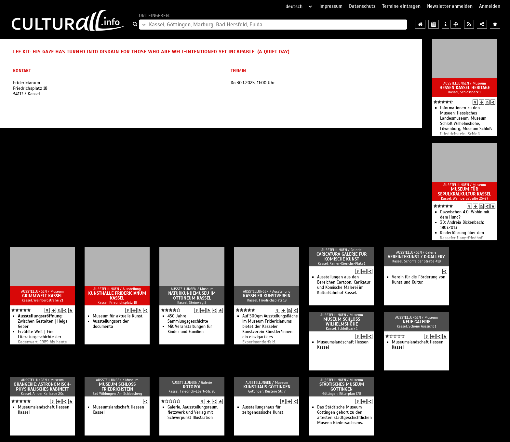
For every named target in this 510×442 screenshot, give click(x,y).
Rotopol (192, 386)
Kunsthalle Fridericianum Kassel (117, 296)
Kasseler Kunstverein (266, 295)
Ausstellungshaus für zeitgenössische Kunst (262, 410)
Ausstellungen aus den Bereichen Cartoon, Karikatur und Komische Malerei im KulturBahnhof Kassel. (343, 285)
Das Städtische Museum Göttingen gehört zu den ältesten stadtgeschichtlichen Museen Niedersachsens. (344, 415)
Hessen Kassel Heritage (464, 87)
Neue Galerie (416, 321)
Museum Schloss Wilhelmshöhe (341, 322)
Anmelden (489, 6)
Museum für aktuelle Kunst (117, 316)
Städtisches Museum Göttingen (341, 387)
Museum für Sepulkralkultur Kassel (464, 191)
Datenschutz (362, 6)
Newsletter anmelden (450, 6)
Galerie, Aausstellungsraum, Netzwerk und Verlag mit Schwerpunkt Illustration (193, 412)
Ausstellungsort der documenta (111, 324)
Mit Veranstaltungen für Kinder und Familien (190, 329)
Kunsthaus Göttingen (266, 386)
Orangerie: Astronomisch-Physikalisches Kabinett (42, 387)
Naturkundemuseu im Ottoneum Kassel (192, 296)
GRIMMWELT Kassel (42, 295)
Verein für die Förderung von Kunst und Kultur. (418, 280)
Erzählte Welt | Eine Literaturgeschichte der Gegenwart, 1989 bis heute (42, 337)
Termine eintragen (401, 6)
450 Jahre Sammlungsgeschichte (188, 319)
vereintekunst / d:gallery (416, 256)
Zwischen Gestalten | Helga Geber (43, 321)
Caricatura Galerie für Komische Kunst (341, 256)
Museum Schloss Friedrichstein (117, 387)
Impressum (330, 6)
